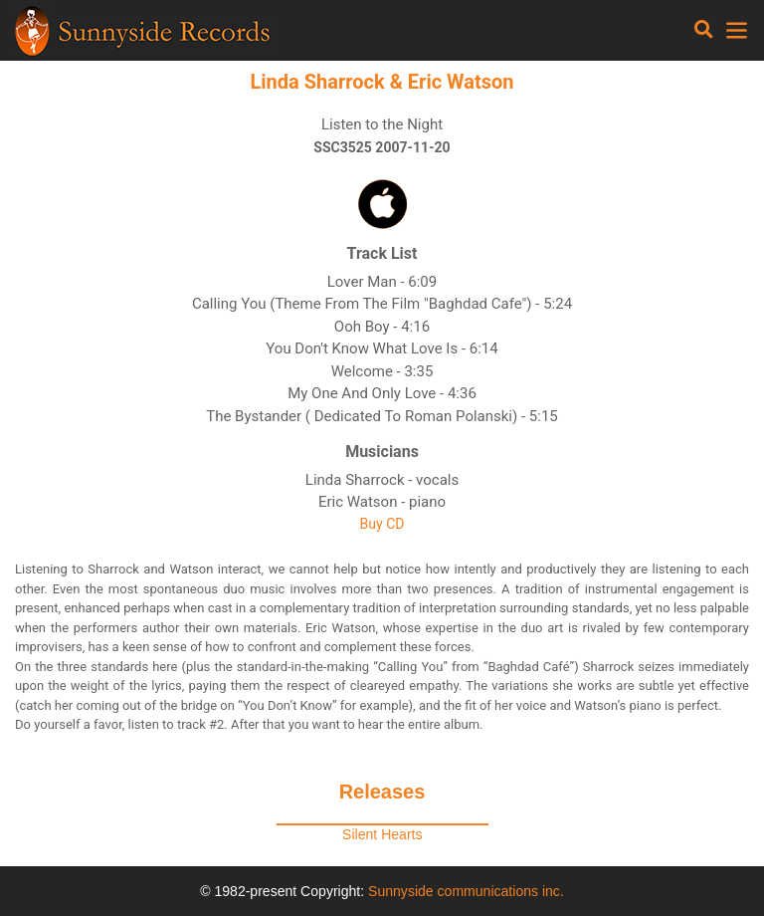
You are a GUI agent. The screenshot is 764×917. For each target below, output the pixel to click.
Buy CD (382, 524)
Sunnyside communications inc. (466, 891)
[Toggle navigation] (703, 30)
